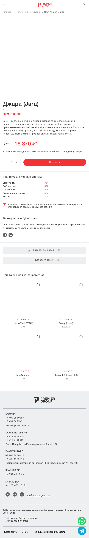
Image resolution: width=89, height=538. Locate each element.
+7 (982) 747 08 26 (14, 455)
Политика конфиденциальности (49, 532)
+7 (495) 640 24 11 (14, 421)
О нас (25, 532)
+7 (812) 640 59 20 (14, 437)
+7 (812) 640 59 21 (14, 440)
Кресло (66, 325)
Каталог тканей (44, 260)
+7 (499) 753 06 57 (14, 418)
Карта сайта (10, 532)
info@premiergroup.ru (38, 495)
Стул (23, 325)
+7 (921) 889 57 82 (14, 459)
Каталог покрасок (44, 250)
